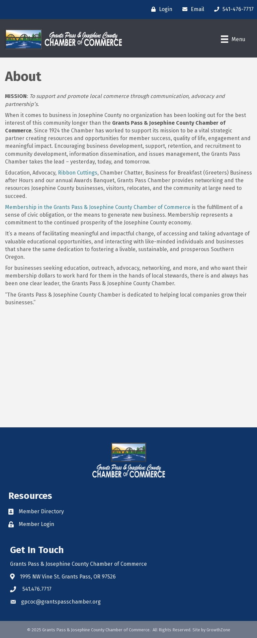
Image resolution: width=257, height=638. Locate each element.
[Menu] (233, 39)
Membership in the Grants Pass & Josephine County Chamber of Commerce (97, 207)
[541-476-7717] (232, 9)
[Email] (191, 9)
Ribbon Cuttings (77, 173)
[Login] (160, 9)
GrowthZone (218, 629)
